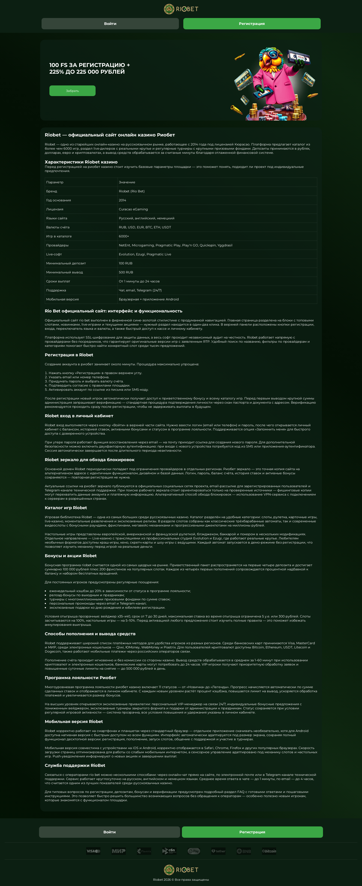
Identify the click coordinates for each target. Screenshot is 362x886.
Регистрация (252, 23)
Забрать (72, 91)
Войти (110, 23)
